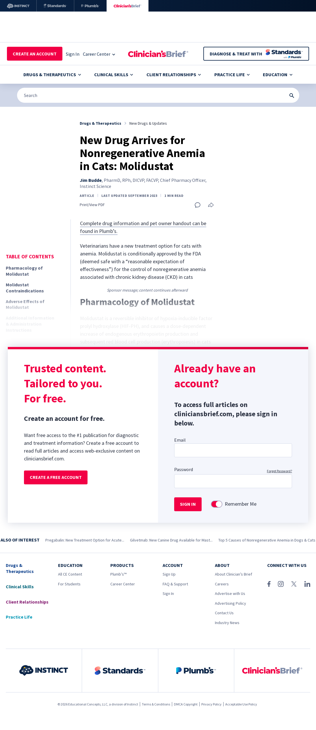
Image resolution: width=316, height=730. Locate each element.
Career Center (122, 584)
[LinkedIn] (307, 584)
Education (277, 74)
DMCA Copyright (186, 704)
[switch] (216, 504)
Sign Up (169, 574)
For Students (69, 584)
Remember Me (240, 504)
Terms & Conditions (156, 704)
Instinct (132, 704)
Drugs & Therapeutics (52, 74)
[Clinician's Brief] (127, 6)
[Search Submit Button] (292, 95)
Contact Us (224, 612)
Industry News (227, 622)
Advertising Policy (230, 603)
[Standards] (55, 6)
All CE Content (70, 574)
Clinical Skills (113, 74)
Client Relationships (173, 74)
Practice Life (232, 74)
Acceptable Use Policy (241, 704)
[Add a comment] (197, 205)
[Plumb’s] (90, 6)
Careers (222, 584)
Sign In (168, 593)
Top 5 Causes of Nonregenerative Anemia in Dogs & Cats (266, 540)
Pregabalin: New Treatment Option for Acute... (84, 540)
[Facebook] (269, 584)
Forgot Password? (279, 471)
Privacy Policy (211, 704)
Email (180, 440)
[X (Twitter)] (294, 584)
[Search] (158, 95)
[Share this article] (210, 205)
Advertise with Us (230, 593)
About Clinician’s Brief (233, 574)
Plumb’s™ (118, 574)
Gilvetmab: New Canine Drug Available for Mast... (171, 540)
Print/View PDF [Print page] (92, 204)
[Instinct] (18, 6)
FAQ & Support (175, 584)
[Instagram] (281, 584)
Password (183, 469)
